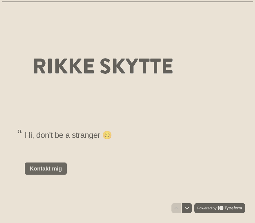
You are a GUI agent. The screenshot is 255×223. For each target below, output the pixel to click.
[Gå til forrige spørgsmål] (176, 208)
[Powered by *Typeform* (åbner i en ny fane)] (219, 208)
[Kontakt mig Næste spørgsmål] (46, 168)
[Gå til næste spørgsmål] (187, 208)
